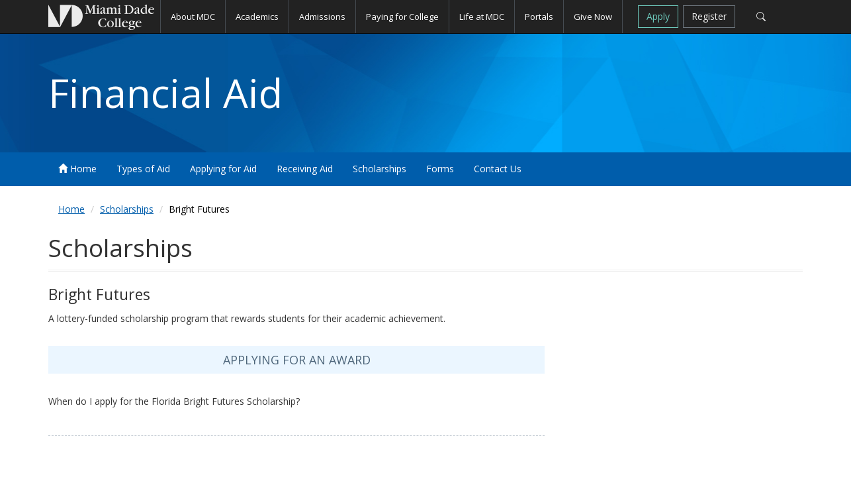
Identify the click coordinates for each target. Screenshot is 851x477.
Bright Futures (199, 209)
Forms (440, 168)
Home (77, 168)
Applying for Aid (223, 168)
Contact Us (497, 168)
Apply (658, 16)
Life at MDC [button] (481, 17)
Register (709, 16)
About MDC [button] (193, 17)
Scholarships (379, 168)
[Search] (760, 16)
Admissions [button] (322, 17)
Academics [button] (257, 17)
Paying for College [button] (402, 17)
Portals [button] (539, 17)
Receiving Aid (305, 168)
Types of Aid (143, 168)
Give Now (593, 17)
